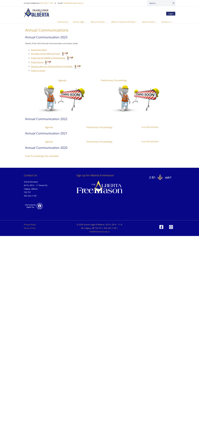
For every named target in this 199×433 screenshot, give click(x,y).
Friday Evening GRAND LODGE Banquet (48, 58)
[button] (87, 22)
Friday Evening (37, 62)
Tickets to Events (38, 70)
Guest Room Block (39, 50)
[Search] (173, 3)
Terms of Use (29, 228)
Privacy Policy (30, 224)
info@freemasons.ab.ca (73, 3)
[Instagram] (171, 227)
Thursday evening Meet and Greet (45, 53)
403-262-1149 (46, 3)
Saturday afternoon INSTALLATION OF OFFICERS (52, 66)
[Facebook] (161, 227)
